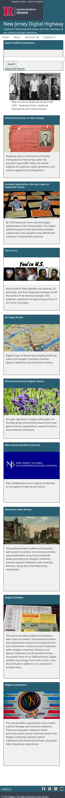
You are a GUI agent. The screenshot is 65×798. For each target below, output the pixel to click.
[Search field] (34, 59)
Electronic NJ (32, 37)
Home (5, 37)
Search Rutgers (35, 1)
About (17, 37)
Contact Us (49, 37)
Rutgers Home (19, 1)
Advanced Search (15, 68)
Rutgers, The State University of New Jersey (29, 797)
